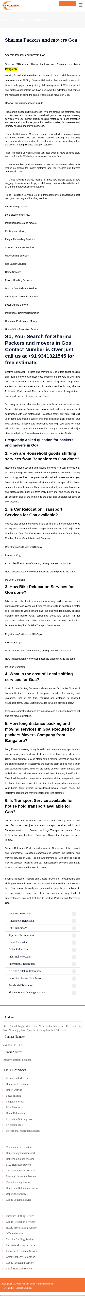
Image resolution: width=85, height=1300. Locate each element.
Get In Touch (67, 3)
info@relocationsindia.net (17, 1059)
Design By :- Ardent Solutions (18, 1288)
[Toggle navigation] (80, 5)
